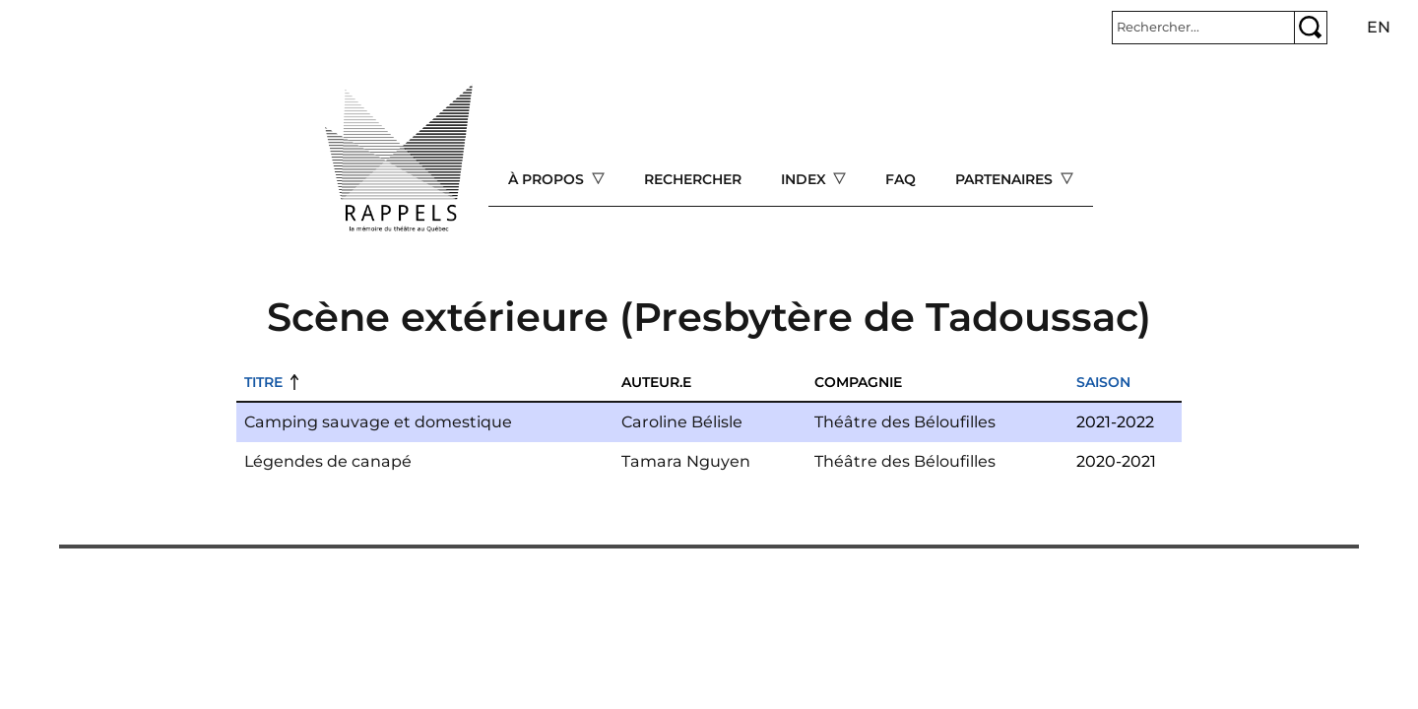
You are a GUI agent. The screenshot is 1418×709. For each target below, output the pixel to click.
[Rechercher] (1203, 27)
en (1378, 27)
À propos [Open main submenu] (548, 179)
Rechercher (692, 179)
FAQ (900, 179)
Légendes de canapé (328, 461)
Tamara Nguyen (685, 461)
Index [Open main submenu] (805, 179)
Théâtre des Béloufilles (905, 422)
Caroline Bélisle (681, 422)
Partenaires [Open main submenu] (1006, 179)
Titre (263, 382)
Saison (1103, 382)
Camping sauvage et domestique (378, 422)
